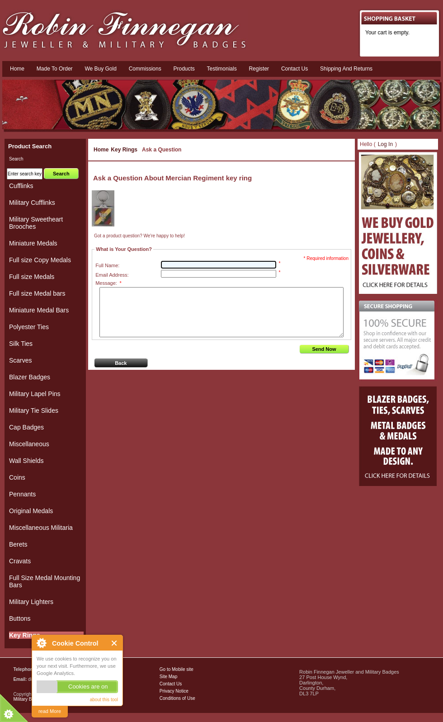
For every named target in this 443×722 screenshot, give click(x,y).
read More (49, 711)
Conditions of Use (177, 698)
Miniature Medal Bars (39, 310)
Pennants (22, 494)
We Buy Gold (100, 69)
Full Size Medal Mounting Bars (44, 581)
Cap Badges (26, 427)
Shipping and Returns (346, 69)
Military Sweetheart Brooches (36, 223)
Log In (385, 144)
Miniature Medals (33, 243)
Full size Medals (31, 276)
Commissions (145, 69)
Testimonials (222, 69)
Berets (18, 544)
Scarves (20, 360)
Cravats (20, 561)
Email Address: (111, 275)
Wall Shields (26, 460)
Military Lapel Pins (35, 393)
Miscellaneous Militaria (41, 527)
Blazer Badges (29, 377)
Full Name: (107, 265)
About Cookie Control (41, 643)
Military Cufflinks (32, 202)
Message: (108, 283)
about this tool (104, 699)
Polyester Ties (29, 326)
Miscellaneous (29, 444)
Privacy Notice (174, 691)
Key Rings (124, 149)
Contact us (294, 69)
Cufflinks (21, 185)
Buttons (19, 618)
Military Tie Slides (33, 410)
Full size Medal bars (37, 293)
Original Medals (31, 510)
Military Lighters (31, 601)
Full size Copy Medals (40, 260)
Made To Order (55, 69)
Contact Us (171, 683)
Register (259, 69)
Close (115, 643)
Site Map (168, 676)
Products (183, 69)
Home (17, 69)
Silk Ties (21, 343)
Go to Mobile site (176, 669)
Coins (17, 477)
